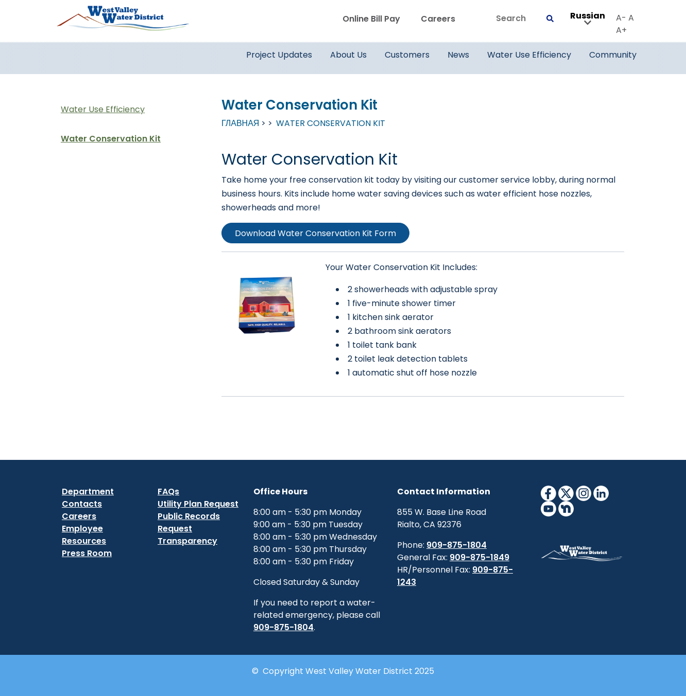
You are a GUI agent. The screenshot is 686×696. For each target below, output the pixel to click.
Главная (240, 123)
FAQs (168, 491)
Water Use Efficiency (103, 109)
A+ (621, 30)
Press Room (87, 553)
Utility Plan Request (198, 504)
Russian (587, 19)
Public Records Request (189, 522)
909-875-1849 (479, 557)
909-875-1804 (283, 627)
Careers (438, 19)
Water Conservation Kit (111, 139)
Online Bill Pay (371, 19)
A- (621, 18)
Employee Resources (84, 535)
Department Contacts (88, 498)
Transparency (187, 541)
